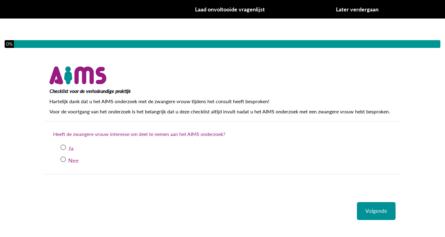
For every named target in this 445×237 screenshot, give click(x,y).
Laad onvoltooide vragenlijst (230, 9)
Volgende (376, 211)
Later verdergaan (357, 9)
